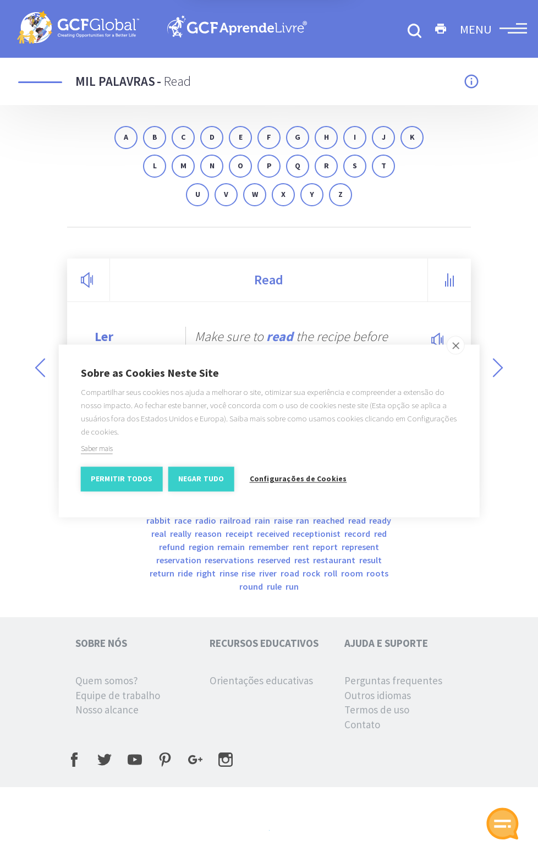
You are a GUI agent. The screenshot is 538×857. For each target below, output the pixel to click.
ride (186, 573)
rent (302, 546)
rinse (229, 573)
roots (377, 573)
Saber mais (97, 454)
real (159, 533)
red (380, 533)
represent (360, 546)
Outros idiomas (377, 695)
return (163, 573)
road (291, 573)
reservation (179, 559)
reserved (274, 559)
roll (331, 573)
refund (172, 546)
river (268, 573)
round (252, 586)
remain (231, 546)
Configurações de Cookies (298, 484)
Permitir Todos (122, 484)
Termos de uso (376, 709)
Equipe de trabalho (117, 695)
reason (209, 533)
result (370, 559)
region (202, 546)
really (181, 533)
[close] (455, 350)
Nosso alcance (107, 709)
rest (302, 559)
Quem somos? (106, 680)
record (358, 533)
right (206, 573)
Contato (362, 724)
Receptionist (317, 533)
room (353, 573)
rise (249, 573)
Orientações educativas (261, 680)
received (274, 533)
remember (269, 546)
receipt (240, 533)
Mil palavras (115, 81)
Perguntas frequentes (393, 680)
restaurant (335, 559)
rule (275, 586)
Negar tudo (201, 484)
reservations (230, 559)
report (325, 546)
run (292, 586)
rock (312, 573)
